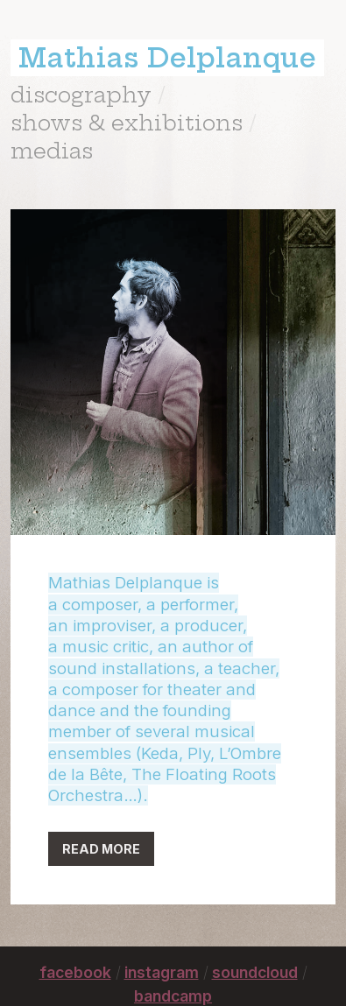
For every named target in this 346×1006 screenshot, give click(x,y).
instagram (161, 972)
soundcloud (255, 972)
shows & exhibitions (127, 122)
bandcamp (173, 996)
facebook (75, 972)
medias (52, 150)
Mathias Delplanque (167, 57)
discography (81, 94)
